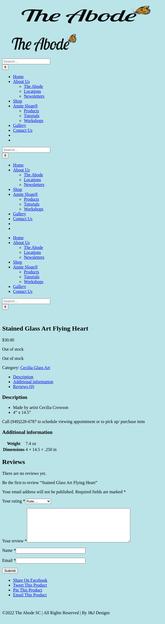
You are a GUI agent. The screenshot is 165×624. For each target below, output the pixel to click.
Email (9, 567)
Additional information (33, 381)
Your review (14, 547)
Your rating (13, 501)
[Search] (5, 67)
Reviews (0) (23, 386)
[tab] (88, 377)
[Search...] (26, 61)
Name (9, 557)
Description (23, 377)
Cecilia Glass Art (35, 367)
